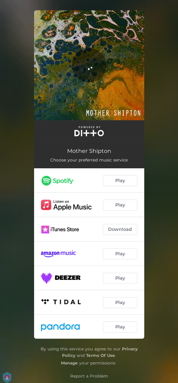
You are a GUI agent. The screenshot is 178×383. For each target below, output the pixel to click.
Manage (69, 362)
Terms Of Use (100, 355)
